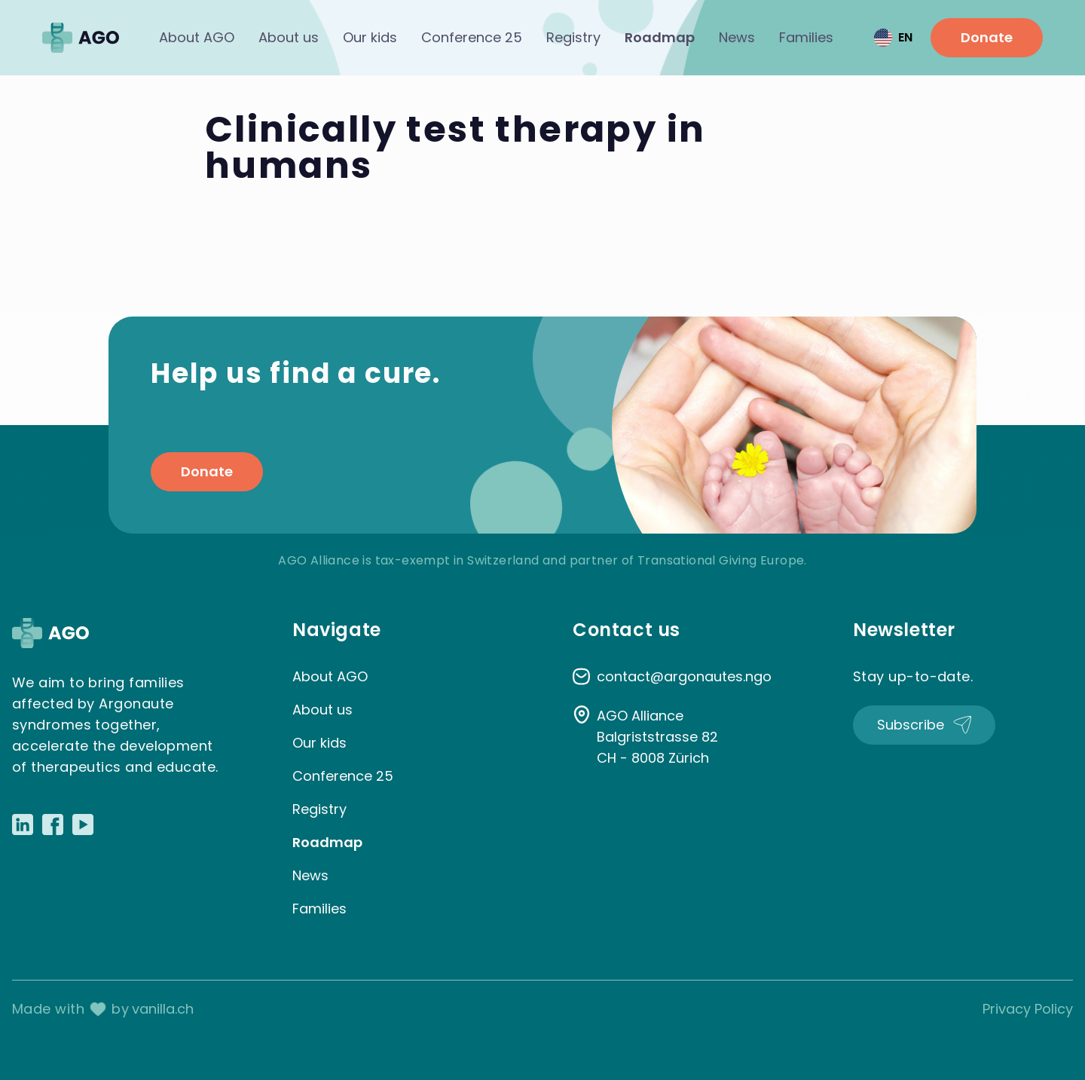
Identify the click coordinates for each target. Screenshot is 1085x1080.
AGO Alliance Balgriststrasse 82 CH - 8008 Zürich (657, 736)
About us (288, 37)
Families (806, 37)
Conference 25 (471, 37)
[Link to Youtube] (82, 824)
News (737, 37)
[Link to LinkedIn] (22, 824)
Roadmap (660, 37)
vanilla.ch (163, 1008)
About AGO (196, 37)
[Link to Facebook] (52, 824)
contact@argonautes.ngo (684, 676)
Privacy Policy (1028, 1008)
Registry (573, 37)
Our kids (370, 37)
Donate (987, 37)
